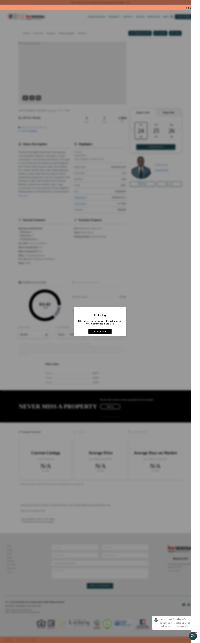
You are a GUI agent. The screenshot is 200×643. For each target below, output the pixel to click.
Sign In (190, 8)
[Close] (194, 619)
